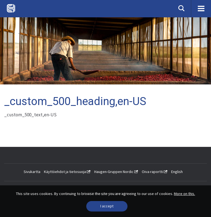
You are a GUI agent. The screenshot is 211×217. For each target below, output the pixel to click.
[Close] (106, 206)
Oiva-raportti (155, 171)
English (177, 171)
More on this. (184, 193)
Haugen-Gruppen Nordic (116, 171)
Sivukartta (32, 171)
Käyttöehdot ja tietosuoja (67, 171)
